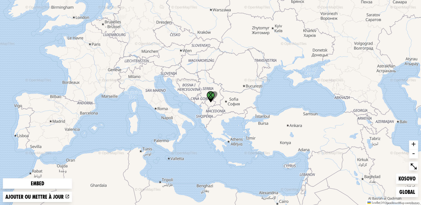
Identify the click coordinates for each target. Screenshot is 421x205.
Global (408, 191)
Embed (37, 183)
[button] (211, 96)
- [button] (413, 154)
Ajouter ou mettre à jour (37, 197)
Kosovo (407, 178)
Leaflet (373, 202)
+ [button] (413, 144)
